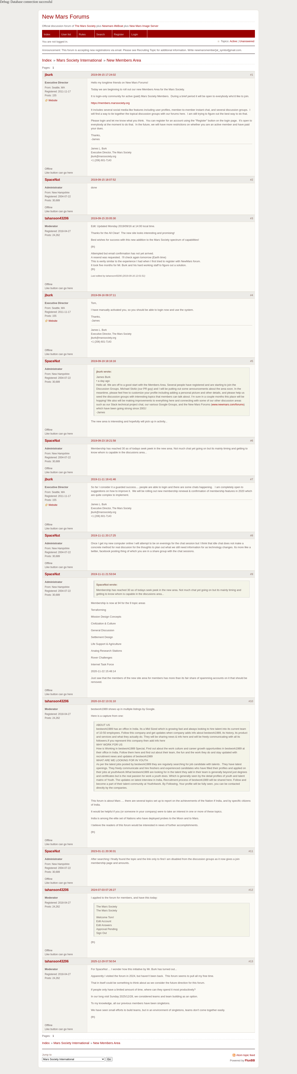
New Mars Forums (65, 16)
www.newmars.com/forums (228, 404)
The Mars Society (85, 25)
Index (47, 34)
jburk (49, 74)
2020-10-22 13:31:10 (103, 701)
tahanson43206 (57, 218)
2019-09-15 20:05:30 (103, 218)
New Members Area (124, 60)
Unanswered (246, 41)
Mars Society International (79, 60)
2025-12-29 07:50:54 (103, 961)
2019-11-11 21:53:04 (103, 574)
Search (100, 34)
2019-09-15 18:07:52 (103, 179)
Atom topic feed (245, 1055)
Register (119, 34)
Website (52, 100)
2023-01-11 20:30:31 (103, 851)
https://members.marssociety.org (110, 103)
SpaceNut (52, 179)
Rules (82, 34)
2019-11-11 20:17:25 (103, 535)
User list (66, 34)
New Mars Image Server (144, 25)
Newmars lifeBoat (112, 25)
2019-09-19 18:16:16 (103, 361)
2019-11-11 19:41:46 (103, 479)
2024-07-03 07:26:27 (103, 889)
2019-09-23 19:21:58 (103, 440)
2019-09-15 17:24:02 (103, 74)
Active (233, 41)
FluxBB (250, 1060)
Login (134, 34)
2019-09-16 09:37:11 (103, 295)
